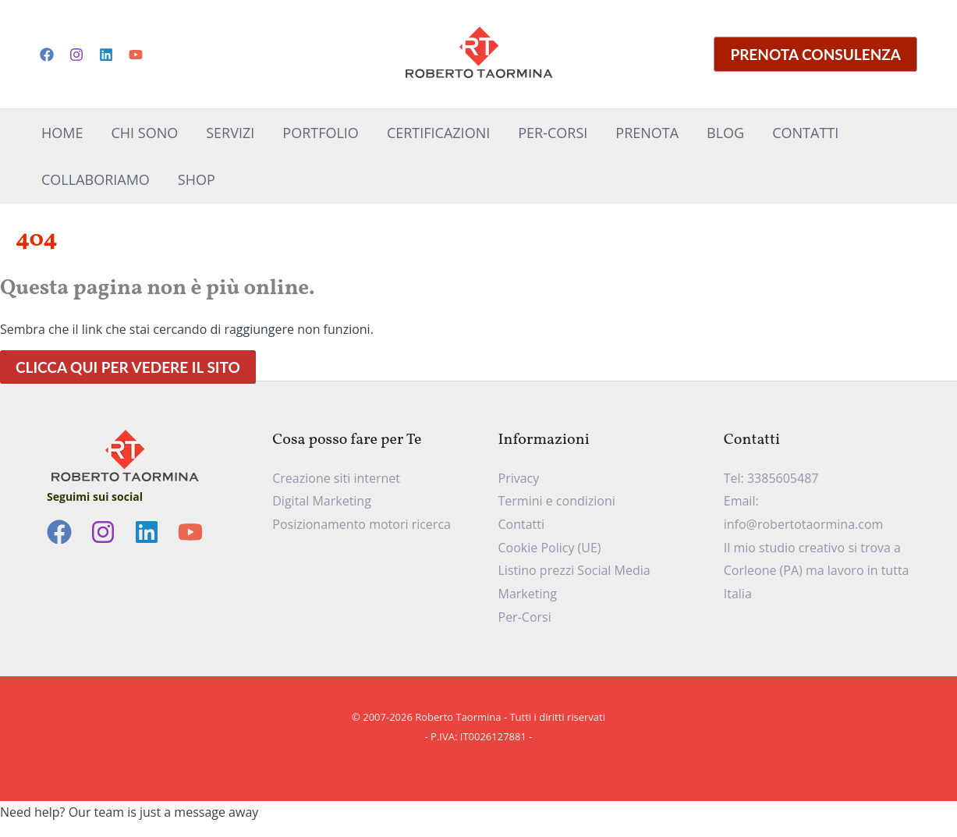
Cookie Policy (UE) (549, 547)
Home (62, 132)
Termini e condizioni (556, 500)
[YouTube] (136, 55)
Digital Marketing (321, 500)
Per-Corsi (552, 132)
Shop (196, 179)
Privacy (519, 478)
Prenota (647, 132)
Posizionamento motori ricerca (361, 524)
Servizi (230, 132)
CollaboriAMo (95, 179)
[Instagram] (76, 55)
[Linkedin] (106, 55)
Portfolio (320, 132)
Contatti (805, 132)
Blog (725, 132)
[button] (815, 54)
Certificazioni (438, 132)
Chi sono (144, 132)
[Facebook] (47, 55)
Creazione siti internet (336, 478)
